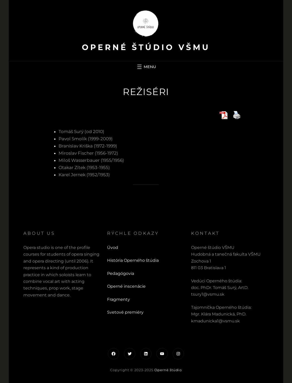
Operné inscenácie (126, 286)
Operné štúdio (168, 370)
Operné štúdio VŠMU (146, 47)
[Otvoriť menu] (146, 66)
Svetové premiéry (125, 312)
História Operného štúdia (133, 260)
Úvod (112, 247)
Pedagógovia (120, 273)
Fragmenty (118, 299)
